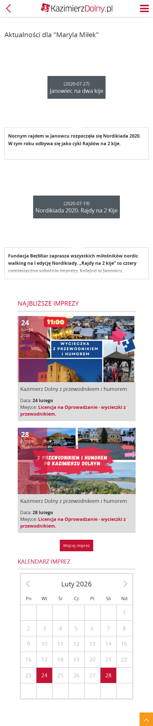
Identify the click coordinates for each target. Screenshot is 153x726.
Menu (144, 8)
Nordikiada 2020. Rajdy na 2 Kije (76, 210)
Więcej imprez (76, 545)
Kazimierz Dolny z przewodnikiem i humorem (73, 389)
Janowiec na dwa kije (76, 91)
